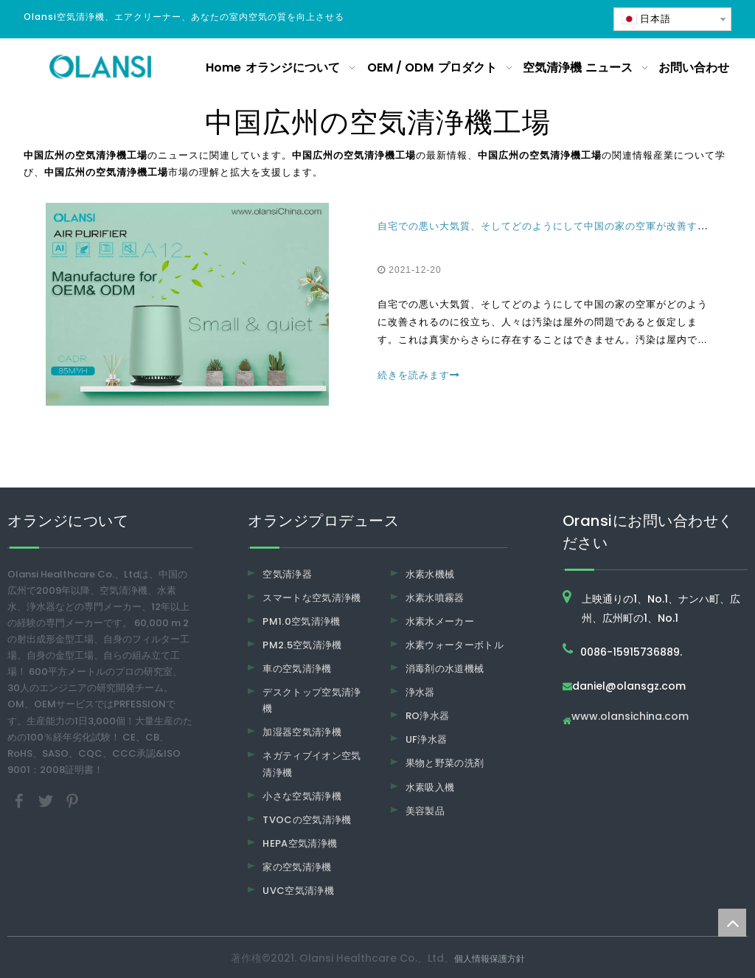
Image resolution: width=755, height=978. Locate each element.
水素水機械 (430, 574)
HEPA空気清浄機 (299, 843)
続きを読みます (419, 375)
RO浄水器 (428, 716)
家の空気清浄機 (296, 867)
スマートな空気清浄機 (311, 598)
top (732, 923)
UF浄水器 (427, 739)
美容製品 (425, 811)
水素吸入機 (430, 787)
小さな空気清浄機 (301, 796)
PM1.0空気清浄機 (301, 621)
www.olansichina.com (630, 717)
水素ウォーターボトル (455, 645)
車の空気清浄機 (296, 669)
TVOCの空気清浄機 (307, 820)
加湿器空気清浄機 (301, 732)
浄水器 (420, 692)
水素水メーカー (440, 621)
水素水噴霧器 (435, 598)
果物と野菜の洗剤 (445, 763)
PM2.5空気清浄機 (302, 645)
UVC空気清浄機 (298, 891)
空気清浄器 (287, 574)
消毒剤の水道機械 (445, 669)
